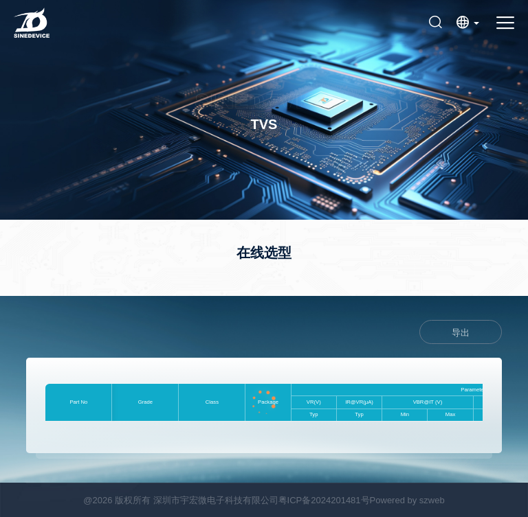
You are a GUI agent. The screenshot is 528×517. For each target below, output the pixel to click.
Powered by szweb (407, 500)
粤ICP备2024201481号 (324, 500)
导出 (461, 333)
